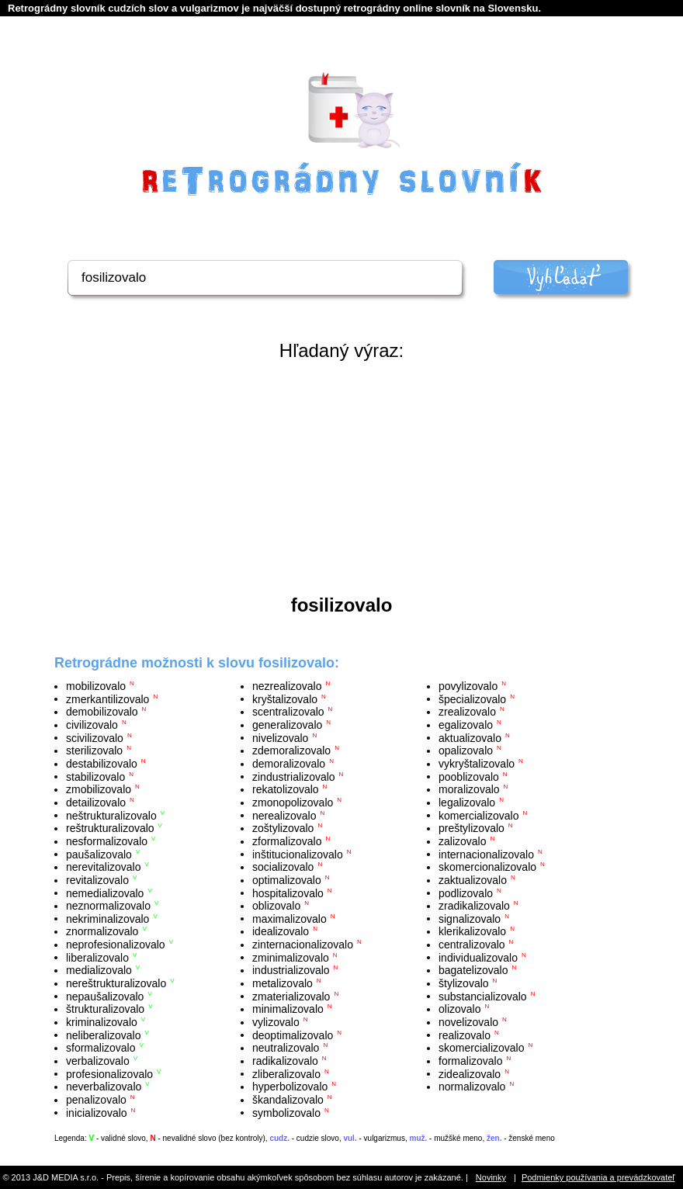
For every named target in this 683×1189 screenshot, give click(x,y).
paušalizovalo (99, 854)
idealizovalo (280, 931)
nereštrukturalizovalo (116, 983)
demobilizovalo (102, 711)
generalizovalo (287, 725)
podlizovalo (466, 892)
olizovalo (459, 1009)
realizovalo (465, 1034)
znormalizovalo (102, 931)
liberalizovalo (97, 957)
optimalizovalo (286, 880)
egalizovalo (466, 725)
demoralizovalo (288, 763)
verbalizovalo (98, 1061)
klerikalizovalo (472, 931)
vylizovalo (276, 1022)
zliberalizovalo (286, 1073)
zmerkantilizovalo (107, 698)
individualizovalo (478, 957)
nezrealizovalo (287, 686)
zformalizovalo (286, 841)
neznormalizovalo (108, 906)
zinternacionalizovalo (302, 944)
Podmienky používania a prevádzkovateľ (598, 1177)
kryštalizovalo (284, 698)
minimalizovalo (288, 1009)
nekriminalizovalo (107, 918)
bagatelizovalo (473, 970)
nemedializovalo (105, 892)
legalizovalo (467, 802)
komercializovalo (478, 815)
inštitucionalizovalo (297, 854)
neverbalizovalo (103, 1086)
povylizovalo (468, 686)
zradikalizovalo (474, 906)
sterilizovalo (94, 750)
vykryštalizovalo (477, 763)
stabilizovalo (95, 776)
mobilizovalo (96, 686)
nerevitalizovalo (103, 867)
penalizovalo (96, 1100)
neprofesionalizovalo (115, 944)
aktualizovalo (470, 737)
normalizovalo (472, 1086)
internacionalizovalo (486, 854)
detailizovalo (96, 802)
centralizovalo (472, 944)
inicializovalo (96, 1112)
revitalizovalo (97, 880)
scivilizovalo (94, 737)
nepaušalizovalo (105, 996)
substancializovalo (483, 996)
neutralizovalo (285, 1048)
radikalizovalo (285, 1061)
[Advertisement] (341, 478)
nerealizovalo (284, 815)
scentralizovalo (288, 711)
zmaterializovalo (291, 996)
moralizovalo (469, 789)
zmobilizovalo (98, 789)
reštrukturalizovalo (110, 828)
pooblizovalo (469, 776)
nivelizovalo (280, 737)
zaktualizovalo (473, 880)
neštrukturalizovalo (111, 815)
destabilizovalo (101, 763)
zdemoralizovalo (291, 750)
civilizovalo (92, 725)
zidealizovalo (470, 1073)
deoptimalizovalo (292, 1034)
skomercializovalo (481, 1048)
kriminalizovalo (101, 1022)
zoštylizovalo (283, 828)
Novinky (491, 1177)
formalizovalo (470, 1061)
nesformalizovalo (106, 841)
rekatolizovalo (285, 789)
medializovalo (99, 970)
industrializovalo (291, 970)
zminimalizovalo (290, 957)
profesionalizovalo (109, 1073)
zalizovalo (462, 841)
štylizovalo (464, 983)
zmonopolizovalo (292, 802)
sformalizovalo (100, 1048)
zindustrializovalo (293, 776)
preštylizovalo (471, 828)
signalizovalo (470, 918)
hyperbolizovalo (290, 1086)
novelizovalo (468, 1022)
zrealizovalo (467, 711)
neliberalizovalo (103, 1034)
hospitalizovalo (288, 892)
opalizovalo (466, 750)
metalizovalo (282, 983)
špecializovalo (472, 698)
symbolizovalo (286, 1112)
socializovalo (283, 867)
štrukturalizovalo (105, 1009)
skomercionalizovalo (487, 867)
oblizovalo (276, 906)
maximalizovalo (289, 918)
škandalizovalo (288, 1100)
